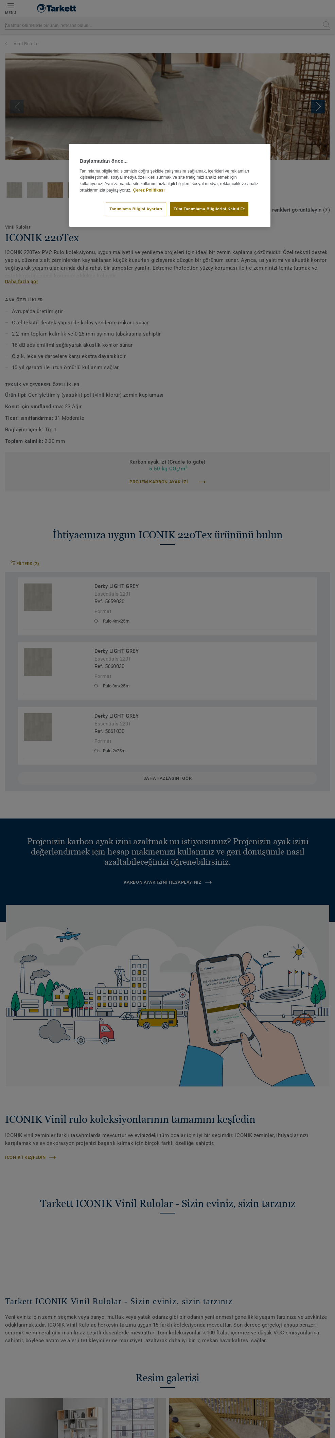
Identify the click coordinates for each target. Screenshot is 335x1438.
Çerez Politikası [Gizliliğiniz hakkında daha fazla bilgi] (149, 190)
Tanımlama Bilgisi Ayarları (135, 209)
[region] (169, 185)
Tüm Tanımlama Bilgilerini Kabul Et (209, 209)
